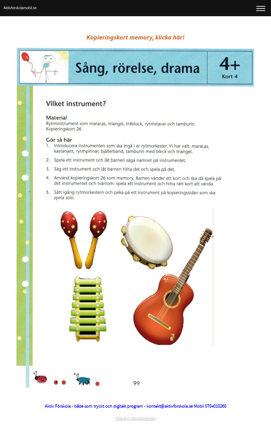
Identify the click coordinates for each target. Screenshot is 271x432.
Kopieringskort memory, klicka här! (135, 38)
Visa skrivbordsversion (135, 418)
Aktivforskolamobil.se (20, 8)
